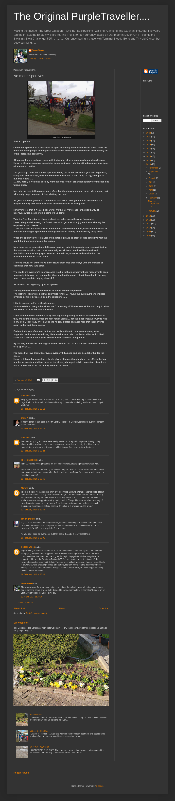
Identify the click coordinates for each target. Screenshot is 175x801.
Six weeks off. (21, 622)
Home (62, 608)
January (152, 211)
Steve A (24, 418)
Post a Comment (25, 603)
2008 (148, 236)
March (152, 194)
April (151, 190)
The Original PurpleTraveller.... (81, 16)
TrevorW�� (38, 50)
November (154, 168)
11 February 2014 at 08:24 (33, 451)
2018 (148, 148)
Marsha (24, 488)
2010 (148, 228)
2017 (148, 152)
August (152, 178)
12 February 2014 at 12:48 (33, 510)
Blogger (99, 786)
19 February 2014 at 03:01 (33, 538)
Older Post (104, 608)
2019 (148, 144)
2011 (148, 224)
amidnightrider (28, 519)
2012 (148, 220)
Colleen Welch (28, 547)
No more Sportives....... (154, 203)
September (154, 172)
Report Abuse (21, 772)
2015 (148, 160)
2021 (148, 137)
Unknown (25, 395)
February (153, 198)
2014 (148, 164)
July (151, 182)
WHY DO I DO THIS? (39, 747)
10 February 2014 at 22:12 (33, 409)
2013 (148, 216)
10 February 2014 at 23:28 (33, 428)
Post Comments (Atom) (36, 613)
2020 (148, 141)
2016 (148, 156)
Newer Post (19, 608)
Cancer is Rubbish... (39, 731)
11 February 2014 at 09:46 (33, 479)
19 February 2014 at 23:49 (33, 574)
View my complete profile (40, 58)
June (151, 186)
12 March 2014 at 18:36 (31, 597)
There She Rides (29, 460)
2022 (148, 133)
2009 (148, 231)
